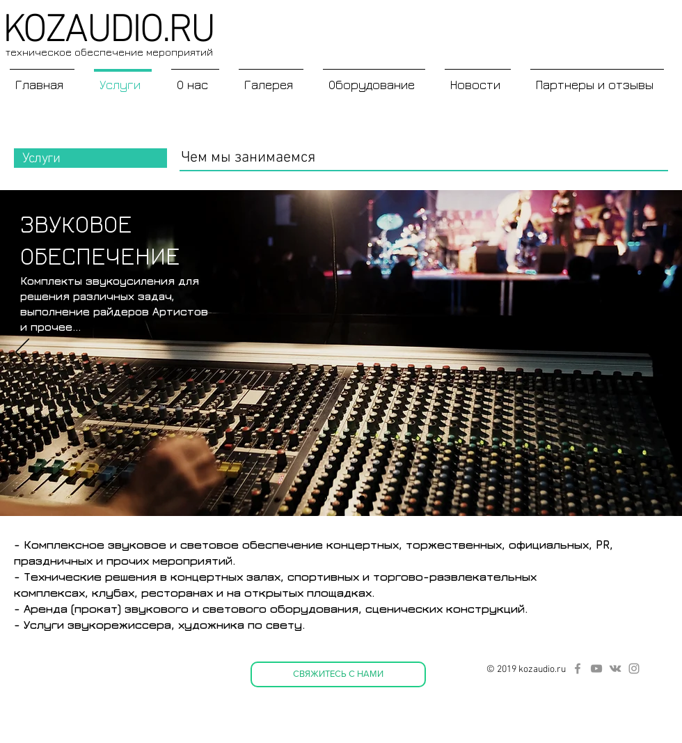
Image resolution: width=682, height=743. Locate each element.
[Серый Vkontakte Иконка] (615, 668)
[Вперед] (660, 353)
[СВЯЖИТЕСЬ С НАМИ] (338, 674)
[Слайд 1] (322, 498)
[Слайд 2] (362, 498)
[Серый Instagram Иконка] (634, 668)
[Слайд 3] (343, 498)
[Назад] (22, 353)
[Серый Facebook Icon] (578, 668)
